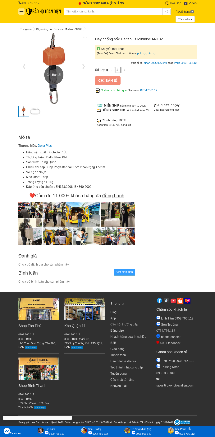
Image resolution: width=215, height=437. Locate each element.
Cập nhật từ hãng (122, 379)
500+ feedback (168, 343)
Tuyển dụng (118, 373)
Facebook (12, 431)
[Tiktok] (166, 300)
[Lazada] (187, 300)
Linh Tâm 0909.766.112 (174, 318)
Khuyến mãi (118, 385)
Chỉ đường (31, 347)
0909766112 (28, 3)
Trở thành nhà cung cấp (126, 367)
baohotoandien (168, 337)
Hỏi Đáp (173, 3)
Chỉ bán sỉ (107, 81)
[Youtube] (173, 300)
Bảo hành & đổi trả (123, 361)
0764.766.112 (26, 394)
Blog (113, 312)
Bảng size (117, 330)
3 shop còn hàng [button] (111, 90)
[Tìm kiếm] (113, 11)
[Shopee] (180, 300)
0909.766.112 (26, 334)
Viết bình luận (124, 271)
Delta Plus (45, 145)
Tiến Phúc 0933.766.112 (175, 361)
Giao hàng (117, 349)
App (113, 318)
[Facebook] (159, 300)
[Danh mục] (21, 11)
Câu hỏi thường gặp (124, 324)
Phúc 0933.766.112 (185, 62)
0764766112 (148, 90)
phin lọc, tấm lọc (146, 53)
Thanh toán (118, 355)
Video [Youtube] (190, 3)
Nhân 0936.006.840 (155, 62)
